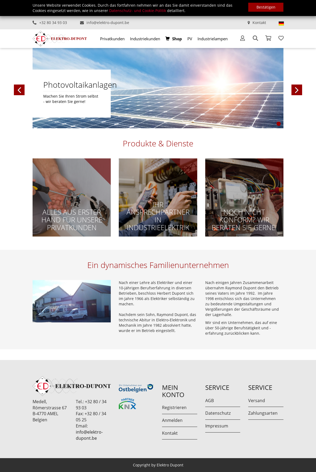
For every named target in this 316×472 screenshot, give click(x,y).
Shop (177, 38)
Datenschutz (218, 413)
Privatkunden (112, 38)
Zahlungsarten (263, 413)
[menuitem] (112, 38)
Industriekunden (145, 38)
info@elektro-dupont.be (107, 22)
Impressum (216, 426)
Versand (256, 400)
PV (189, 38)
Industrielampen (213, 38)
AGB (209, 400)
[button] (46, 88)
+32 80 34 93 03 (53, 22)
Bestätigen (265, 7)
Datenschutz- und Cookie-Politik (137, 10)
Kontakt (259, 22)
